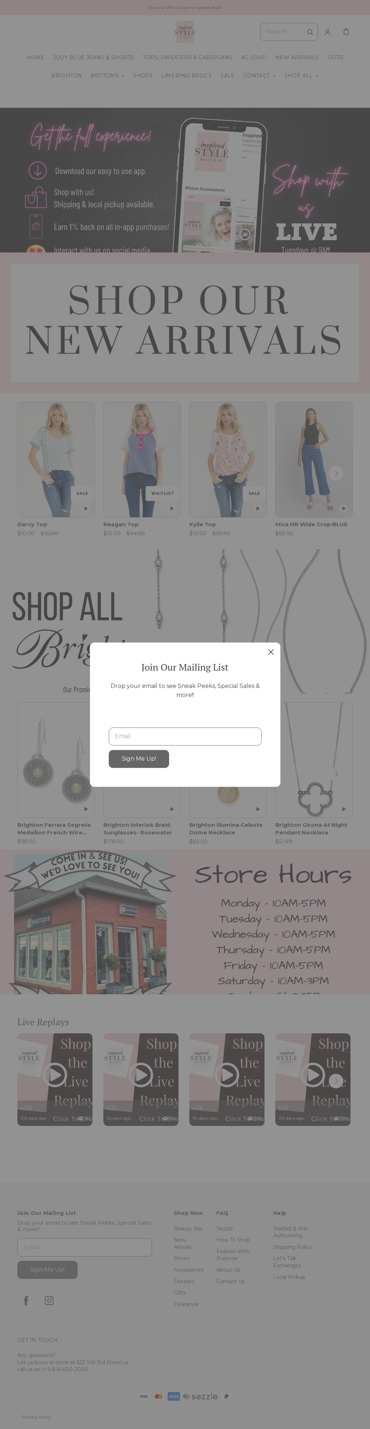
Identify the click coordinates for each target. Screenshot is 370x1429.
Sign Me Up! (139, 758)
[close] (271, 651)
